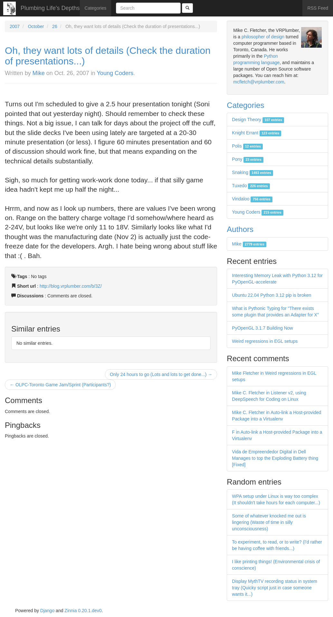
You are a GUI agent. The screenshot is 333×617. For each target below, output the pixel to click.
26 (54, 26)
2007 (15, 26)
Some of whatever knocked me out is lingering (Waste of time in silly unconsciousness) (269, 522)
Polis (247, 146)
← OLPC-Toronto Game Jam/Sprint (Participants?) (60, 384)
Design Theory (258, 119)
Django (47, 610)
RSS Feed (317, 8)
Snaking (252, 172)
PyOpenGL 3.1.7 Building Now (262, 328)
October (36, 26)
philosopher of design (263, 36)
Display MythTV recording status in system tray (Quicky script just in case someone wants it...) (274, 588)
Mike (39, 73)
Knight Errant (256, 132)
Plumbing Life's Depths (50, 8)
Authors (240, 229)
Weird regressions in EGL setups (265, 341)
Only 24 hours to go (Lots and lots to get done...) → (161, 374)
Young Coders (115, 73)
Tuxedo (251, 185)
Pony (247, 159)
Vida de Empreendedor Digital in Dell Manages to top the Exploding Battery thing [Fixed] (275, 458)
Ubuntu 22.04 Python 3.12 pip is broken (271, 295)
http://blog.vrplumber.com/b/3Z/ (71, 286)
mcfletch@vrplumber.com (258, 81)
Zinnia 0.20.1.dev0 (82, 610)
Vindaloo (252, 198)
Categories (96, 8)
